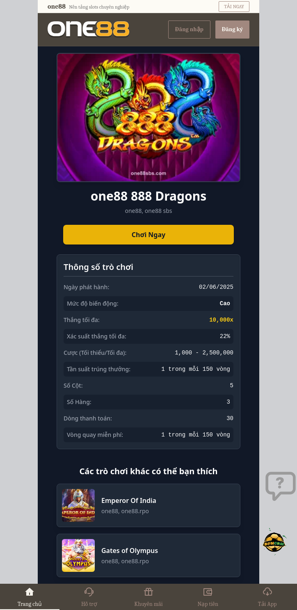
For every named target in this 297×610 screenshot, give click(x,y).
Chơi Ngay (148, 234)
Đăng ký (232, 29)
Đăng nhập (189, 29)
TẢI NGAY (234, 6)
